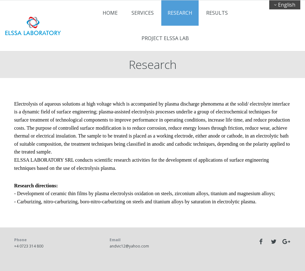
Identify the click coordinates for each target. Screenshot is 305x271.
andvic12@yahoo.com (129, 246)
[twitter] (273, 241)
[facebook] (261, 241)
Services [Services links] (142, 12)
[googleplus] (286, 241)
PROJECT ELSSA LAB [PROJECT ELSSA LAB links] (165, 38)
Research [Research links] (180, 12)
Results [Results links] (217, 12)
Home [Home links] (110, 12)
